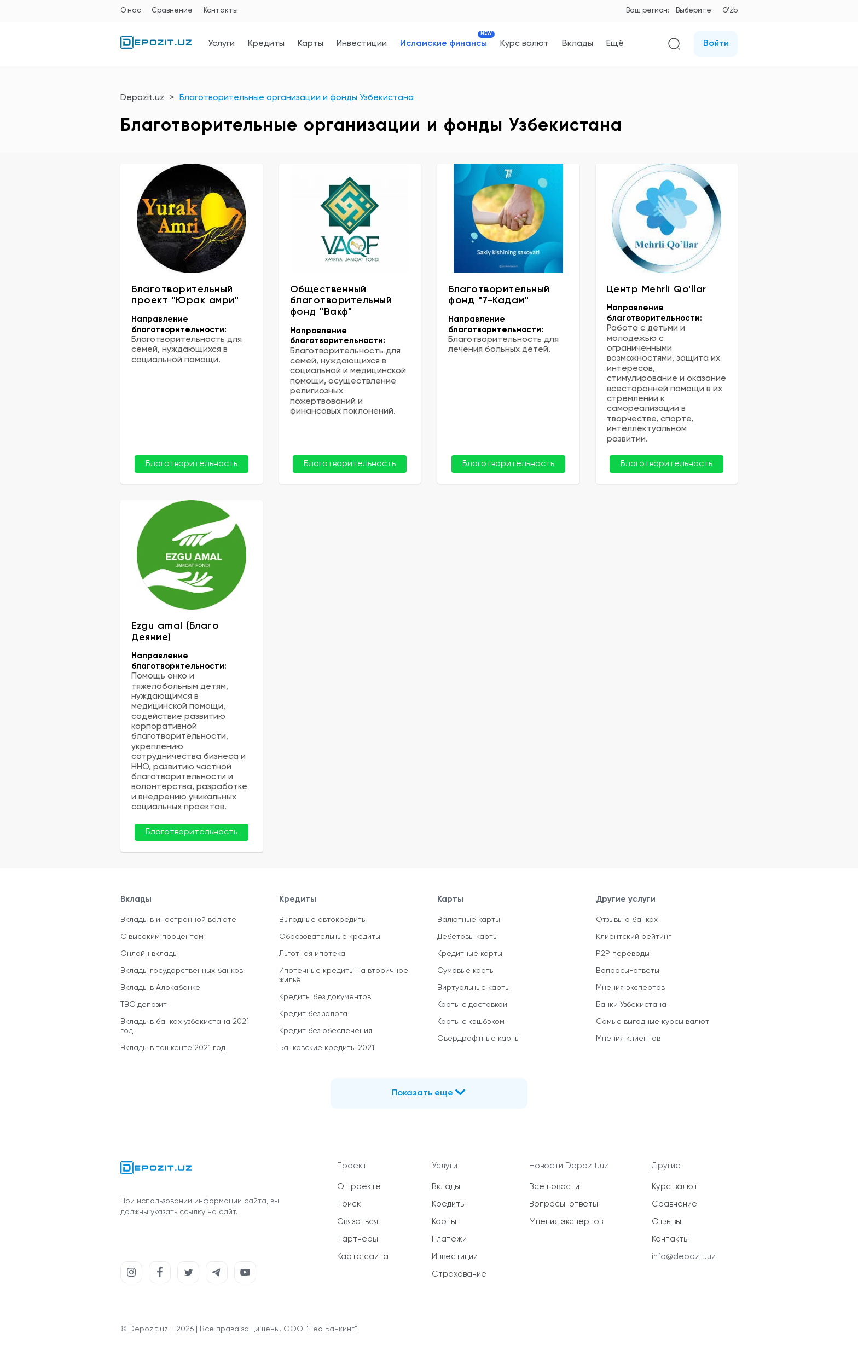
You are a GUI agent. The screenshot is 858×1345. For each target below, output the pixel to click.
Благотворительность (191, 464)
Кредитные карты (469, 954)
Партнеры (357, 1239)
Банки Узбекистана (631, 1004)
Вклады (577, 43)
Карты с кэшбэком (471, 1021)
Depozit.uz (142, 98)
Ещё (615, 43)
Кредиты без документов (325, 997)
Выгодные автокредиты (323, 920)
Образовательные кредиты (329, 937)
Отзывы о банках (627, 920)
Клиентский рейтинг (633, 937)
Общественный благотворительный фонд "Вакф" (341, 301)
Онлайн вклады (149, 954)
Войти (716, 43)
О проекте (359, 1186)
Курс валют (524, 43)
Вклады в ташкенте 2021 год (172, 1048)
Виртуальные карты (473, 988)
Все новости (554, 1186)
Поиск (349, 1204)
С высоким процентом (162, 937)
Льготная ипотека (312, 954)
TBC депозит (143, 1004)
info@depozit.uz (684, 1257)
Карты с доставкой (472, 1004)
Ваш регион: (647, 10)
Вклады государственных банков (181, 971)
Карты (310, 43)
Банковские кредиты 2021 (326, 1048)
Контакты (221, 10)
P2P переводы (623, 954)
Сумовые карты (466, 971)
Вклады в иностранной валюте (178, 920)
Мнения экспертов (630, 988)
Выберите (693, 10)
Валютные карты (468, 920)
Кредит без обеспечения (325, 1031)
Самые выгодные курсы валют (652, 1021)
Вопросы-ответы (627, 971)
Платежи (449, 1239)
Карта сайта (363, 1257)
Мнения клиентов (628, 1038)
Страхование (459, 1274)
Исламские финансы (443, 43)
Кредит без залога (313, 1014)
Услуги (221, 43)
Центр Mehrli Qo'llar (656, 289)
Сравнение (172, 10)
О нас (130, 10)
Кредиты (266, 43)
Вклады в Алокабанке (160, 988)
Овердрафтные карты (478, 1038)
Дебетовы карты (467, 937)
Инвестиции (362, 43)
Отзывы (666, 1222)
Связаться (357, 1222)
